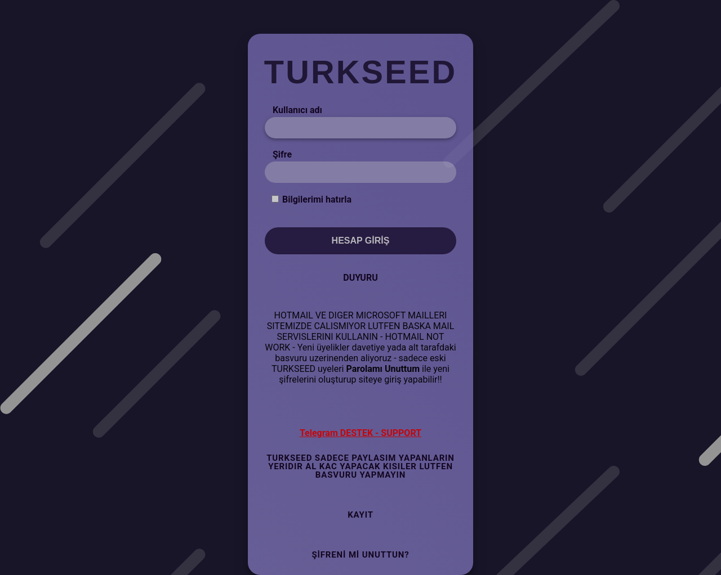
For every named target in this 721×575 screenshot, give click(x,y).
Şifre (282, 154)
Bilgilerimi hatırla (316, 199)
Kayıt (360, 515)
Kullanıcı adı (297, 110)
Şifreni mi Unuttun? (360, 555)
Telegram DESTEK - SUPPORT (360, 433)
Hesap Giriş (361, 240)
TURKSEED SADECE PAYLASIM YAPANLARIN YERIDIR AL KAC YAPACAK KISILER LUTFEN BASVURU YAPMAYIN (360, 466)
